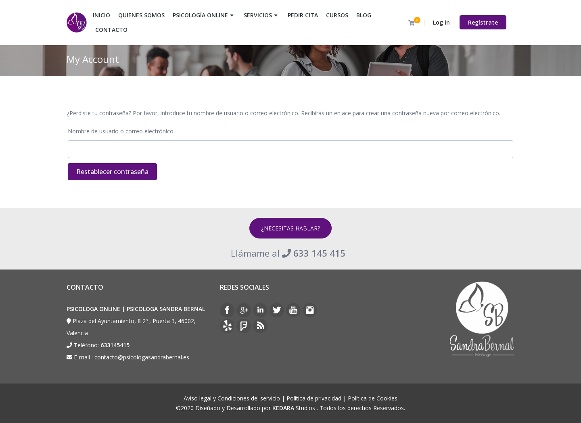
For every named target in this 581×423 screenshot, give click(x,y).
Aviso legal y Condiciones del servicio (232, 398)
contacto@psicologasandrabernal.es (141, 357)
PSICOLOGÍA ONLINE (200, 15)
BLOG (363, 15)
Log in (441, 22)
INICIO (101, 15)
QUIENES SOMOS (141, 15)
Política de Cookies (372, 398)
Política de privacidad (313, 398)
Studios (293, 408)
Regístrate (483, 22)
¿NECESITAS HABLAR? (290, 228)
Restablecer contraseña (112, 171)
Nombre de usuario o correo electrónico (120, 131)
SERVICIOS (258, 15)
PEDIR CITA (303, 15)
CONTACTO (111, 29)
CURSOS (337, 15)
